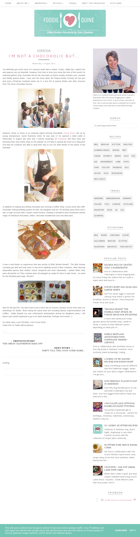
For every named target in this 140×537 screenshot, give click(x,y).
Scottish (116, 144)
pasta (126, 162)
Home (8, 3)
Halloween (99, 241)
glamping (98, 216)
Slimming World (102, 150)
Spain (109, 210)
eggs (126, 156)
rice (127, 167)
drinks (118, 156)
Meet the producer (93, 3)
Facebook (62, 139)
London (116, 204)
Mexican (105, 144)
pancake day (126, 247)
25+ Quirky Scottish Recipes (120, 425)
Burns (104, 235)
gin (95, 162)
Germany (127, 198)
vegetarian (117, 173)
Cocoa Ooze (69, 133)
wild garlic (99, 179)
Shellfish (127, 144)
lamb (118, 162)
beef (124, 150)
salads (97, 173)
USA (122, 210)
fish (133, 156)
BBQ (96, 144)
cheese (97, 156)
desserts (107, 156)
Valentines (99, 247)
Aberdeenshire (113, 198)
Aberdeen (41, 3)
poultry (106, 167)
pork (96, 167)
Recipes (58, 3)
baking (116, 150)
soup (106, 173)
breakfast (112, 247)
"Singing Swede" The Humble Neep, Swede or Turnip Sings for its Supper (120, 312)
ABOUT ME (23, 3)
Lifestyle (44, 50)
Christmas (115, 235)
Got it (133, 530)
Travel (73, 3)
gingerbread (106, 162)
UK (116, 210)
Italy (107, 204)
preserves (117, 167)
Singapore (99, 210)
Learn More (121, 530)
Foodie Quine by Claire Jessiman (118, 500)
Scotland (115, 3)
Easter (126, 235)
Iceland (98, 204)
